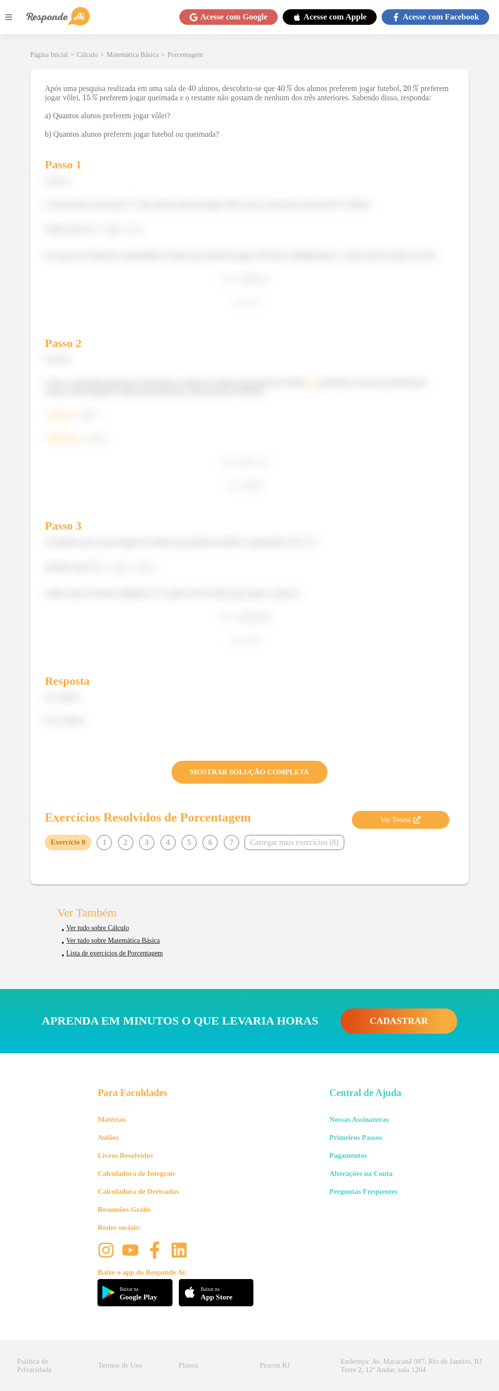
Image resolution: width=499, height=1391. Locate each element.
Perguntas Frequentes (363, 1191)
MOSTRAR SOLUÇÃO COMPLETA (249, 772)
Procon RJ (275, 1365)
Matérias (111, 1119)
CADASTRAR (399, 1021)
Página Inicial (49, 54)
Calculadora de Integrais (136, 1173)
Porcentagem (185, 54)
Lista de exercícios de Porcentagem (114, 953)
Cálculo (87, 54)
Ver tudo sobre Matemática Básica (113, 940)
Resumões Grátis (124, 1209)
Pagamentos (348, 1155)
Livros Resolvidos (125, 1155)
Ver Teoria (400, 820)
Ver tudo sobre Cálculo (97, 928)
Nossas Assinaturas (359, 1119)
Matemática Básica (133, 54)
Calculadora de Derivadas (138, 1191)
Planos (188, 1365)
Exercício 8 (68, 842)
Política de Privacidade (34, 1365)
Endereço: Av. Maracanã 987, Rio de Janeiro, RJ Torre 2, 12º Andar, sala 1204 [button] (411, 1365)
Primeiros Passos (355, 1137)
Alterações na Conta (361, 1173)
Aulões (107, 1137)
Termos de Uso (120, 1365)
